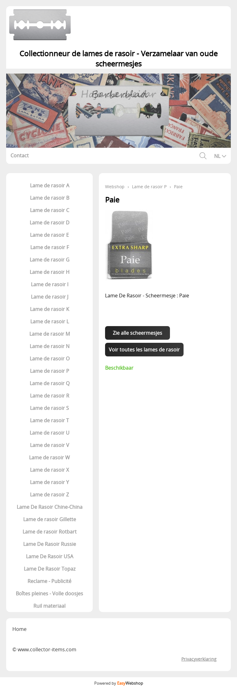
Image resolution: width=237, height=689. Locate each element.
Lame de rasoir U (50, 432)
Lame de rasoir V (49, 445)
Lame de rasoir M (49, 333)
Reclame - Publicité (49, 581)
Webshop (115, 186)
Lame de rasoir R (49, 395)
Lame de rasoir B (49, 197)
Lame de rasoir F (49, 247)
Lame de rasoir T (49, 420)
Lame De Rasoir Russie (49, 544)
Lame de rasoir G (50, 259)
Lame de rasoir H (50, 272)
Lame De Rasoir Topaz (49, 568)
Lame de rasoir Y (49, 482)
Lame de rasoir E (49, 235)
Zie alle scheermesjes (137, 333)
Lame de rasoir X (49, 469)
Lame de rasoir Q (50, 383)
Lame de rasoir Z (49, 494)
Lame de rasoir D (50, 222)
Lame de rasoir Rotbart (50, 531)
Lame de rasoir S (49, 408)
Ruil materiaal (49, 605)
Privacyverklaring (199, 659)
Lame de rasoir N (50, 346)
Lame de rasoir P (49, 371)
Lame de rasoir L (49, 321)
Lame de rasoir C (49, 210)
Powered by (118, 683)
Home (19, 629)
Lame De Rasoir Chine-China (50, 507)
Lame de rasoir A (49, 185)
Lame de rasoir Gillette (49, 519)
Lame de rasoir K (49, 309)
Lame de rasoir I (49, 284)
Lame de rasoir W (49, 457)
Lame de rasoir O (50, 358)
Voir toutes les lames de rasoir (144, 349)
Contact (20, 155)
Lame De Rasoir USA (49, 556)
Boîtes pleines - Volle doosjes (49, 593)
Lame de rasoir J (49, 296)
